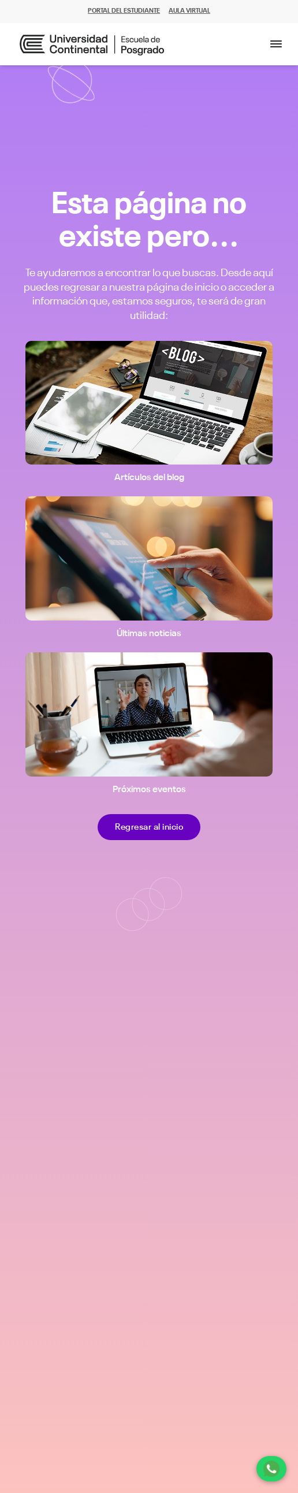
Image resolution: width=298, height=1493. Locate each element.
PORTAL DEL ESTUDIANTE (124, 11)
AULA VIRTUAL (189, 11)
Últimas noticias (149, 633)
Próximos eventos (149, 789)
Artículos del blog (149, 477)
